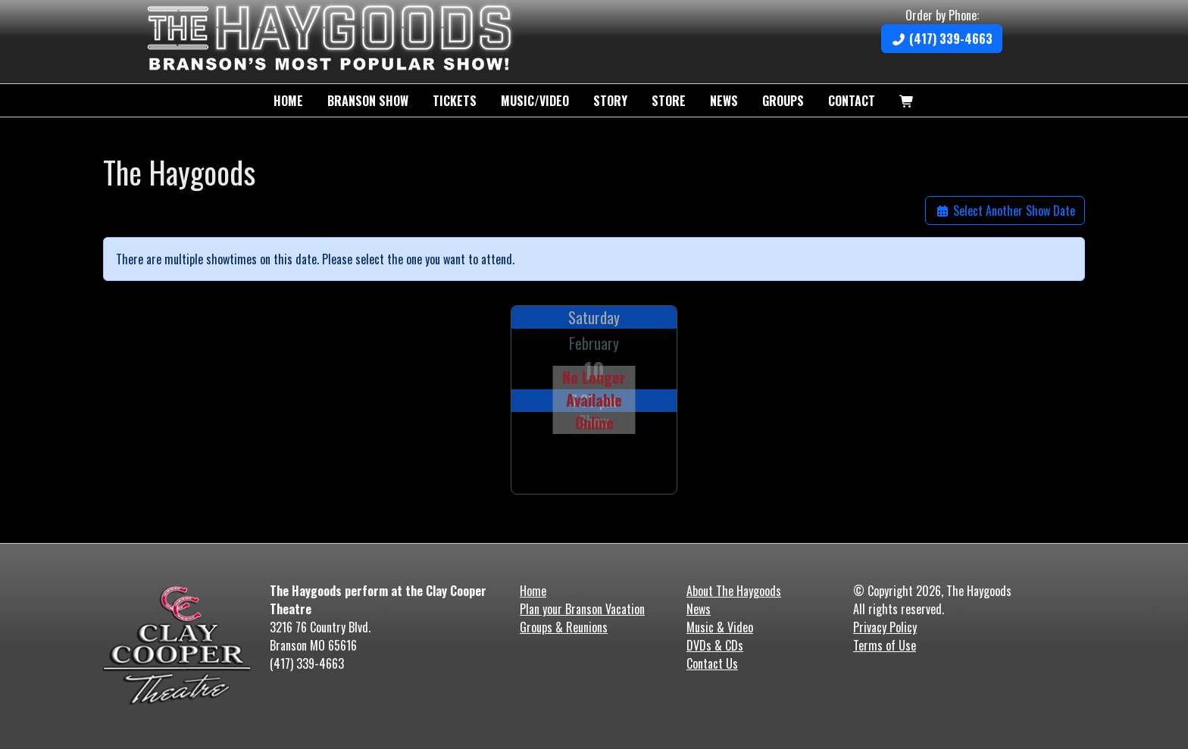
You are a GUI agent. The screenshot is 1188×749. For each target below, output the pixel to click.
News (724, 101)
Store (669, 101)
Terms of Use (884, 645)
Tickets (455, 101)
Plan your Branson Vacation (582, 609)
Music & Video (719, 627)
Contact (851, 101)
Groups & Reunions (564, 627)
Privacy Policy (885, 627)
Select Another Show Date (1005, 210)
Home (288, 101)
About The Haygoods (733, 591)
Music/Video (535, 101)
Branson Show (367, 101)
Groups (783, 101)
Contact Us (712, 663)
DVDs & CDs (714, 645)
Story (610, 101)
